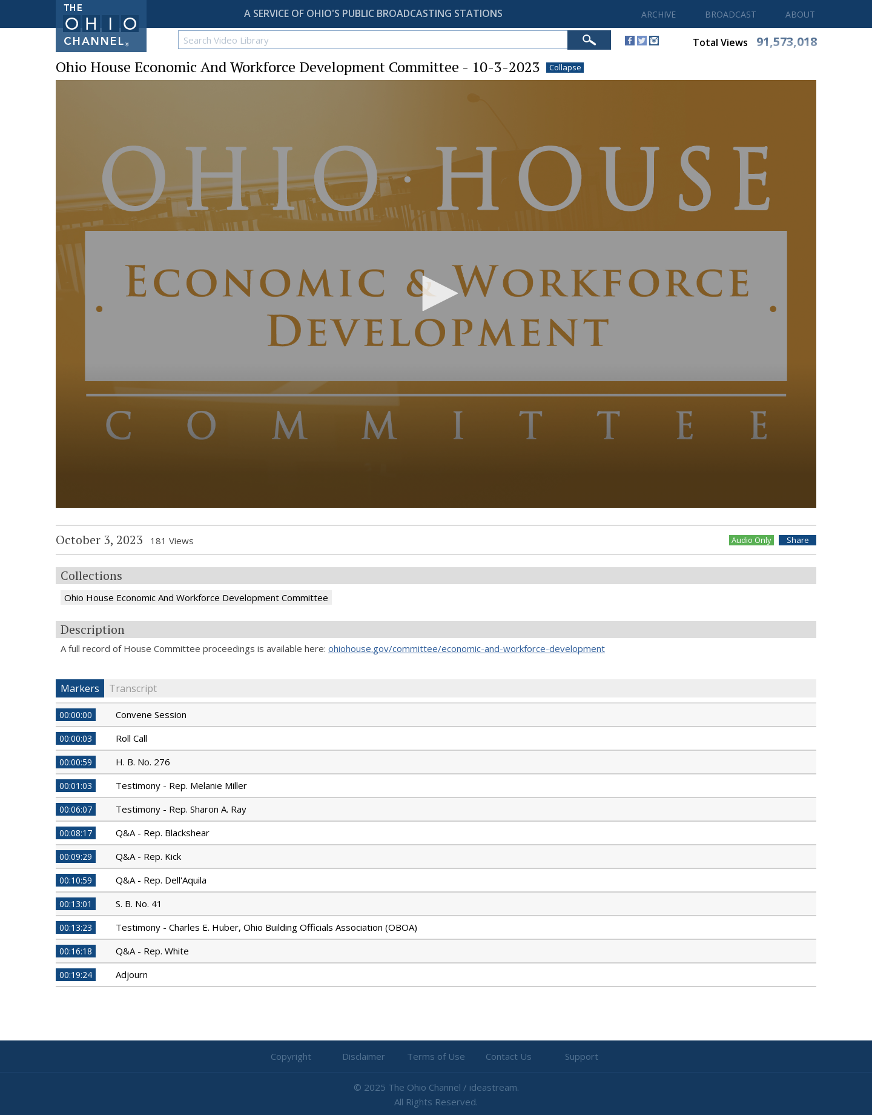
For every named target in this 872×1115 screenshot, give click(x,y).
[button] (436, 293)
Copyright (291, 1056)
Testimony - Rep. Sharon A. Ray (181, 809)
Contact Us (509, 1056)
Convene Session (151, 714)
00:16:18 (75, 951)
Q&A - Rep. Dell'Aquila (161, 880)
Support (581, 1056)
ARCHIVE (658, 14)
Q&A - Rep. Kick (148, 856)
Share (798, 540)
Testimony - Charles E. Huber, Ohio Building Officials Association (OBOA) (266, 927)
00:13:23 (75, 927)
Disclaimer (363, 1056)
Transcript (133, 688)
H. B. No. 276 (143, 762)
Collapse (565, 67)
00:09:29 (75, 856)
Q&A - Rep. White (152, 951)
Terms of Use (436, 1056)
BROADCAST (730, 14)
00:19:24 (75, 974)
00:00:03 (75, 738)
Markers (80, 688)
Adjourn (132, 974)
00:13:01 (75, 904)
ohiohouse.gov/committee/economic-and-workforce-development (466, 648)
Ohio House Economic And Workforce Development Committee (196, 597)
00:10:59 (75, 880)
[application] (436, 294)
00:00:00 (75, 715)
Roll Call (131, 738)
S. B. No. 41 (139, 903)
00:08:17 (75, 833)
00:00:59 (75, 762)
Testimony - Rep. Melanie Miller (181, 785)
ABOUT (800, 14)
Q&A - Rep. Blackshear (163, 833)
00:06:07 (75, 809)
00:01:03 (75, 785)
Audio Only (751, 540)
